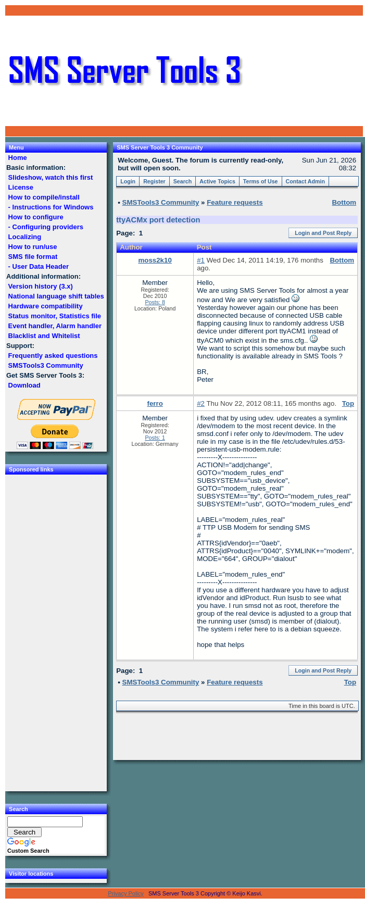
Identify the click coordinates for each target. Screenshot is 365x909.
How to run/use (32, 247)
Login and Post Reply (323, 233)
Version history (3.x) (40, 286)
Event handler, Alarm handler (55, 326)
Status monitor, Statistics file (54, 316)
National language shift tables (56, 296)
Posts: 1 (155, 437)
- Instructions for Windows (50, 207)
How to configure (35, 217)
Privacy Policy (125, 893)
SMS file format (32, 256)
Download (24, 385)
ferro (154, 403)
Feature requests (234, 202)
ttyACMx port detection (158, 220)
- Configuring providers (45, 227)
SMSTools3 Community (45, 365)
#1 (201, 260)
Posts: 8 (155, 302)
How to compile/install (43, 197)
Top (348, 403)
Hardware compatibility (45, 306)
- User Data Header (38, 266)
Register (154, 181)
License (20, 187)
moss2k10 (154, 260)
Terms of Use (260, 181)
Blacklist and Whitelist (44, 336)
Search (182, 181)
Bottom (342, 260)
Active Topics (217, 181)
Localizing (24, 237)
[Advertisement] (303, 71)
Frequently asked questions (52, 355)
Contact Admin (305, 181)
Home (17, 157)
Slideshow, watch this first (50, 177)
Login (127, 181)
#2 (201, 403)
